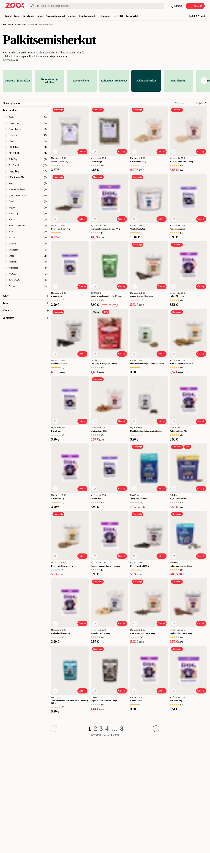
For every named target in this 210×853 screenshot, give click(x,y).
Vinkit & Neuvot (197, 16)
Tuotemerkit (132, 16)
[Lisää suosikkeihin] (55, 151)
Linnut (40, 16)
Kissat (17, 16)
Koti (4, 24)
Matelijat (71, 16)
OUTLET (118, 16)
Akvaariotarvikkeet (55, 16)
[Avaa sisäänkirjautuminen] (176, 6)
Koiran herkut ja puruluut (26, 24)
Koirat (8, 16)
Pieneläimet (28, 16)
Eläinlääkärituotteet (88, 16)
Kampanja (106, 16)
